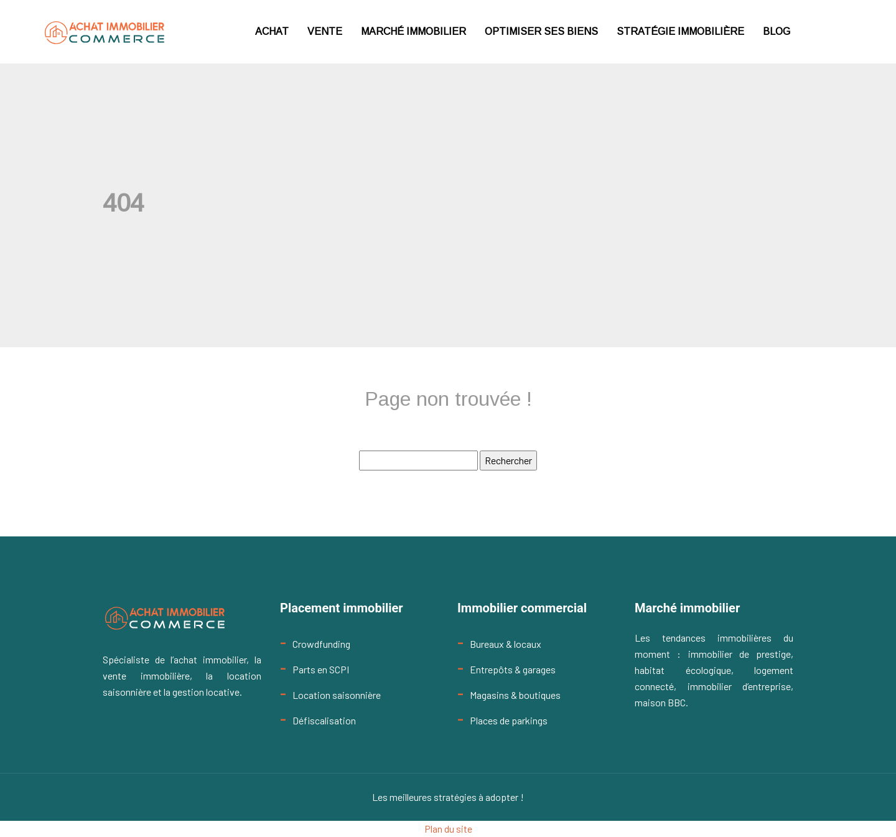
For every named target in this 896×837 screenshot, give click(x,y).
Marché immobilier (413, 31)
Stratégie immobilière (680, 31)
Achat (272, 31)
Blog (776, 31)
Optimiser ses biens (541, 31)
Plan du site (448, 829)
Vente (324, 31)
